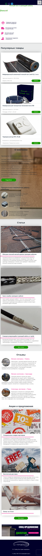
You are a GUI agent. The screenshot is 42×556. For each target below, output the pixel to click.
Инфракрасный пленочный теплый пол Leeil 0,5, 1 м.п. (20, 74)
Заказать (36, 80)
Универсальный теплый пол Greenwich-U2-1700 (18, 105)
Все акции (21, 518)
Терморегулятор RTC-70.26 (11, 137)
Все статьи (21, 347)
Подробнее (9, 180)
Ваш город (13, 10)
